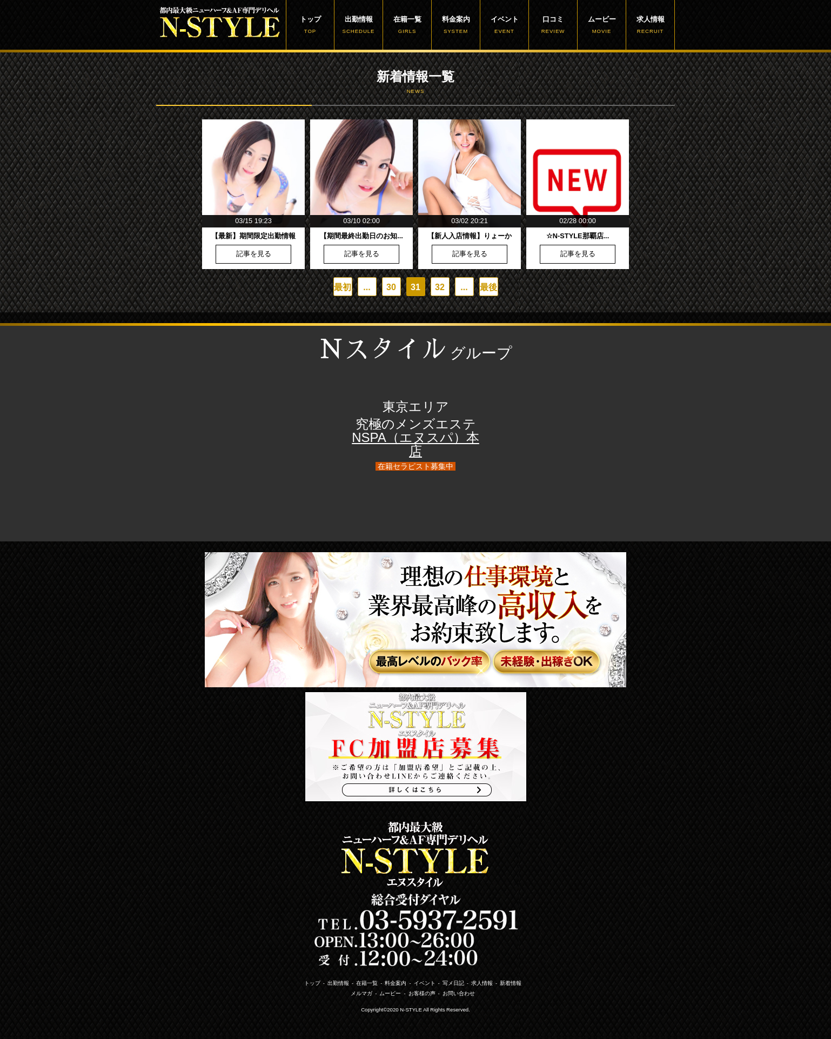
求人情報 (650, 24)
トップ (310, 24)
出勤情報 (358, 24)
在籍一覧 (407, 24)
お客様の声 (421, 993)
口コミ (553, 24)
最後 (488, 287)
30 (391, 287)
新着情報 (510, 983)
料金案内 (456, 24)
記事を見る (253, 254)
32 (440, 287)
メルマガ (361, 993)
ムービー (602, 24)
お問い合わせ (459, 993)
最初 (342, 287)
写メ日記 (453, 983)
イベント (504, 24)
